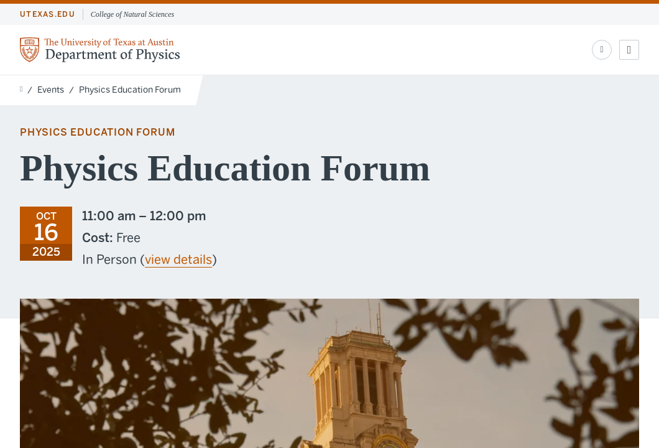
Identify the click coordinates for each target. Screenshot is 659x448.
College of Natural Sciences (132, 14)
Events (50, 90)
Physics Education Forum (130, 90)
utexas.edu (47, 14)
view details (178, 259)
